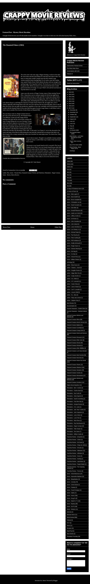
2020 (70, 101)
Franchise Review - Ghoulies (74, 447)
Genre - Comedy (71, 482)
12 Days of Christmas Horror (74, 188)
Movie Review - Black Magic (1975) (75, 147)
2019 (70, 103)
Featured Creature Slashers (74, 367)
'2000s (68, 161)
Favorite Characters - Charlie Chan (76, 308)
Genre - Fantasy (71, 487)
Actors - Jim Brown (72, 218)
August (72, 119)
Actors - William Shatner (73, 259)
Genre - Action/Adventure (73, 473)
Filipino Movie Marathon (73, 385)
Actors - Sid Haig (71, 251)
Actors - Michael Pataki (73, 232)
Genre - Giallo (70, 492)
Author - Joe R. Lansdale (73, 289)
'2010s (68, 164)
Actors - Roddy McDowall (73, 243)
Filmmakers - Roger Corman (52, 173)
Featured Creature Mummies (74, 357)
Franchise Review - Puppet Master (76, 464)
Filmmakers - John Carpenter (74, 412)
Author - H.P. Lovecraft (73, 281)
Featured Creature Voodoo (74, 372)
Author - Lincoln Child (72, 292)
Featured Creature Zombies (74, 382)
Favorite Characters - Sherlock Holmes (77, 311)
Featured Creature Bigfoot (73, 325)
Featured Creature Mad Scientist (75, 355)
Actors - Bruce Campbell (73, 199)
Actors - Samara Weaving (73, 248)
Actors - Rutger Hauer (72, 246)
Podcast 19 (70, 73)
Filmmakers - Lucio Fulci (73, 418)
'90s (68, 186)
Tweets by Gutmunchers (73, 83)
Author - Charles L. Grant (73, 267)
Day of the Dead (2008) (76, 144)
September (73, 117)
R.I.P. (68, 522)
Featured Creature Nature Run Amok (76, 360)
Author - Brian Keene (72, 265)
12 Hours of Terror (71, 191)
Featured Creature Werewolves (75, 375)
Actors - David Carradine (73, 205)
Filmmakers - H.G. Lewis (73, 407)
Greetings (72, 150)
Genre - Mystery (71, 503)
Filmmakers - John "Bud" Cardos (75, 409)
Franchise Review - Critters (74, 439)
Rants (68, 525)
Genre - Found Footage (73, 490)
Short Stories (70, 533)
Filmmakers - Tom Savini (73, 431)
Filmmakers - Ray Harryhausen (75, 423)
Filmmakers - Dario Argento (74, 396)
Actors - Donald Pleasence (74, 210)
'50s (68, 175)
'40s (68, 172)
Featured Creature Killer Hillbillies (75, 348)
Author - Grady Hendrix (73, 276)
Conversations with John (73, 71)
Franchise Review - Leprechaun (75, 461)
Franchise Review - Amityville (74, 437)
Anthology (69, 262)
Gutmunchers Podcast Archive (74, 65)
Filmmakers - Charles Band (74, 390)
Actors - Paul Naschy (72, 235)
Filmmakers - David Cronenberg (75, 398)
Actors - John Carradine (73, 221)
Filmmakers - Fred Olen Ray (74, 401)
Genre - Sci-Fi (70, 506)
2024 (70, 92)
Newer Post (6, 227)
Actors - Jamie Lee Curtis (73, 213)
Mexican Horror (71, 514)
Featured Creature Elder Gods (74, 340)
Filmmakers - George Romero (74, 404)
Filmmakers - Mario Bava (73, 420)
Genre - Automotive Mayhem (74, 476)
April (71, 128)
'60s (8, 173)
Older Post (58, 227)
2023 (70, 94)
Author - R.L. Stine (71, 295)
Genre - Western (71, 509)
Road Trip (69, 531)
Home (32, 227)
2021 (70, 99)
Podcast (69, 520)
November (73, 112)
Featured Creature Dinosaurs (74, 337)
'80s (68, 183)
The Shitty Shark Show (73, 68)
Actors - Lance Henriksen (73, 226)
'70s (68, 180)
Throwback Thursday (72, 536)
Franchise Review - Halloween (75, 450)
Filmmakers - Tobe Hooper (74, 428)
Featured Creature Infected (74, 345)
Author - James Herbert (73, 286)
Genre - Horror (7, 175)
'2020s (68, 166)
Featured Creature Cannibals (74, 327)
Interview (69, 512)
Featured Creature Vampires (74, 370)
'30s (68, 169)
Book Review (70, 303)
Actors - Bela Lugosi (72, 194)
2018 (70, 105)
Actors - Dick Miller (72, 207)
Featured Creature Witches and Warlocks (33, 173)
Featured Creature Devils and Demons (77, 333)
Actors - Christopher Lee (73, 202)
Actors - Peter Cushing (73, 237)
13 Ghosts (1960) (74, 130)
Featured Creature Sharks (73, 364)
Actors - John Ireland (72, 224)
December (73, 110)
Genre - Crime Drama (72, 484)
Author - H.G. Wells (72, 278)
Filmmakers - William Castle (74, 434)
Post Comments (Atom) (35, 233)
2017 (70, 108)
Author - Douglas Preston (73, 270)
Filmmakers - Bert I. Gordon (74, 388)
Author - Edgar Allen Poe (73, 273)
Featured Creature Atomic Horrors (75, 322)
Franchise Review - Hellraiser (74, 453)
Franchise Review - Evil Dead (74, 442)
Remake (69, 528)
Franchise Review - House (73, 456)
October (72, 114)
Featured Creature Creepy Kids (75, 330)
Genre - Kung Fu (71, 498)
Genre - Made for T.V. (72, 501)
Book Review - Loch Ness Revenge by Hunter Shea (76, 137)
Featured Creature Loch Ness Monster (77, 351)
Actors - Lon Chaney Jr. (73, 229)
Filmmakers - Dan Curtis (73, 393)
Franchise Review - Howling (74, 458)
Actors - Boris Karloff (72, 196)
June (71, 123)
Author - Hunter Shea (72, 284)
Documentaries (71, 306)
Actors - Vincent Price (15, 173)
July (71, 121)
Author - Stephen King (72, 300)
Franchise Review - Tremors (74, 471)
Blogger (55, 580)
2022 (70, 96)
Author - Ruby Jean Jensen (74, 297)
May (71, 126)
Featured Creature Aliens (73, 319)
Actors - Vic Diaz (71, 254)
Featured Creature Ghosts (73, 342)
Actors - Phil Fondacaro (73, 240)
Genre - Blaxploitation (72, 479)
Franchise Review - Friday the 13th (76, 445)
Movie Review (15, 175)
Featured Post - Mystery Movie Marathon (16, 32)
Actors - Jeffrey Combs (73, 216)
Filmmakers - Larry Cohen (73, 415)
